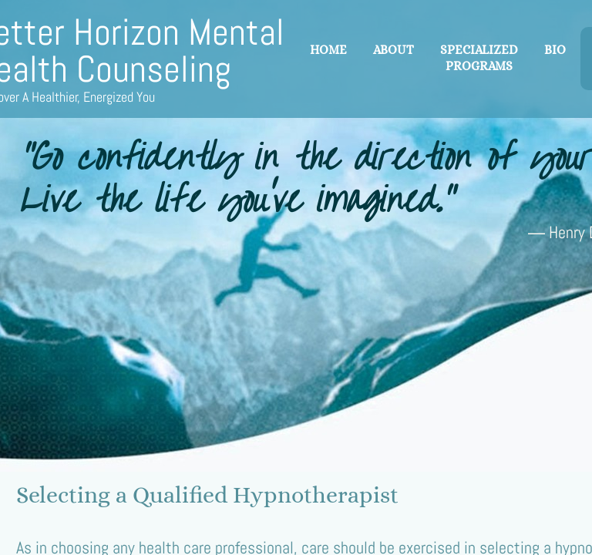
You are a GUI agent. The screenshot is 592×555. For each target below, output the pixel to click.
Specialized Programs (479, 57)
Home (328, 49)
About (393, 49)
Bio (555, 49)
